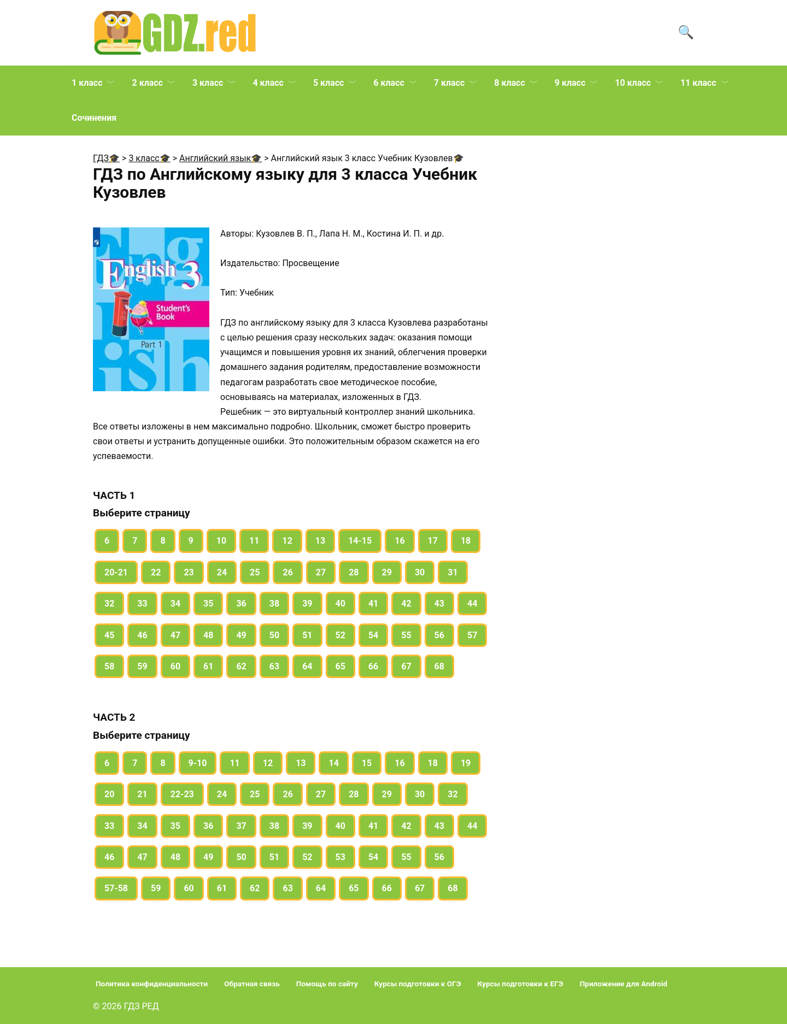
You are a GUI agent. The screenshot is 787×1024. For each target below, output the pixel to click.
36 (241, 603)
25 (255, 572)
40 (340, 603)
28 (354, 572)
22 (156, 572)
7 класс (449, 83)
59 (142, 666)
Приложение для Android (623, 983)
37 (241, 826)
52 (340, 635)
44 (472, 603)
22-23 (182, 794)
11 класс (698, 83)
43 (439, 603)
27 (321, 572)
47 (175, 635)
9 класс (570, 83)
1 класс (87, 83)
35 (208, 603)
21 (142, 794)
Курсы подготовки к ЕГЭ (520, 983)
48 (208, 635)
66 (373, 666)
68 (439, 666)
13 (320, 540)
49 (241, 635)
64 (307, 666)
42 (406, 603)
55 (406, 635)
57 (472, 635)
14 (333, 763)
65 (340, 666)
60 (175, 666)
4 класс (267, 83)
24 (222, 572)
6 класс (388, 83)
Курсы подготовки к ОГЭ (417, 983)
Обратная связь (252, 983)
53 (340, 857)
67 (406, 666)
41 (373, 603)
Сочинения (94, 118)
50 (274, 635)
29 (387, 572)
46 (142, 635)
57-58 (116, 888)
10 (221, 540)
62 (241, 666)
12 (287, 540)
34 (175, 603)
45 (109, 635)
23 (188, 572)
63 (274, 666)
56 (439, 635)
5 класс (328, 83)
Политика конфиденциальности (152, 983)
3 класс (207, 83)
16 (399, 540)
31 (452, 572)
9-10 (198, 763)
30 (420, 572)
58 (109, 666)
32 (109, 603)
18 (466, 540)
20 (109, 794)
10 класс (633, 83)
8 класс (509, 83)
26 (287, 572)
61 (208, 666)
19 (466, 763)
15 (367, 763)
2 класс (147, 83)
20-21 (116, 572)
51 (307, 635)
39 (307, 603)
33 (142, 603)
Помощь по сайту (327, 983)
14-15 (360, 540)
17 (433, 540)
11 (254, 540)
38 (274, 603)
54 (373, 635)
